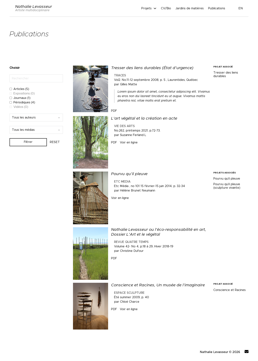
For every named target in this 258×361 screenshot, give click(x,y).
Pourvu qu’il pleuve (226, 178)
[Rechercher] (36, 78)
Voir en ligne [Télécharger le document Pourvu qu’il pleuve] (120, 198)
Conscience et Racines (229, 290)
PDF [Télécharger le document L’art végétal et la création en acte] (114, 142)
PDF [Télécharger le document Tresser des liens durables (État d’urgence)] (114, 110)
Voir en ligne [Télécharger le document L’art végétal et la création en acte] (129, 142)
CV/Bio (166, 8)
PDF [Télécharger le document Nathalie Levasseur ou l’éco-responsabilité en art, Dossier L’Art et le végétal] (114, 258)
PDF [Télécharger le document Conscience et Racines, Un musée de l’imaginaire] (114, 309)
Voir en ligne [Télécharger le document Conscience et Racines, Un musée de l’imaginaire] (129, 309)
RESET (55, 142)
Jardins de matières (189, 8)
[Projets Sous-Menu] (154, 8)
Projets (146, 8)
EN (241, 8)
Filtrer (28, 142)
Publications (216, 8)
